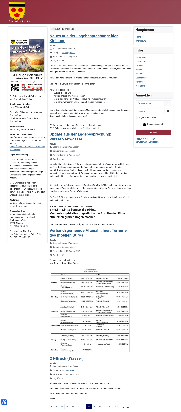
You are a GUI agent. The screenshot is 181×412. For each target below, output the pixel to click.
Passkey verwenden (154, 124)
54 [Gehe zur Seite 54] (67, 406)
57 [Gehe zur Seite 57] (83, 406)
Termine (139, 65)
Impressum (141, 41)
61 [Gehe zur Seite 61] (105, 406)
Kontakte (140, 82)
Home (138, 37)
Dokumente (141, 61)
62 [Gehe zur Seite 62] (110, 406)
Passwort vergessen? (145, 139)
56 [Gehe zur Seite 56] (78, 406)
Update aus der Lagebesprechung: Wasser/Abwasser (80, 136)
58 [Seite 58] (89, 406)
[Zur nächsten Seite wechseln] (115, 406)
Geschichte (141, 78)
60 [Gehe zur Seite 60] (100, 406)
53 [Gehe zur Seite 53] (62, 406)
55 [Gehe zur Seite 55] (73, 406)
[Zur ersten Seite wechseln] (52, 406)
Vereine (139, 70)
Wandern (140, 74)
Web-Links (140, 86)
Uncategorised (68, 52)
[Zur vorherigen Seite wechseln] (57, 406)
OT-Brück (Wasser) (67, 358)
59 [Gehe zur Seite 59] (94, 406)
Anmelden (153, 132)
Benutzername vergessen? (147, 142)
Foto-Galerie (141, 57)
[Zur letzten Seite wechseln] (120, 406)
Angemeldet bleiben (147, 117)
